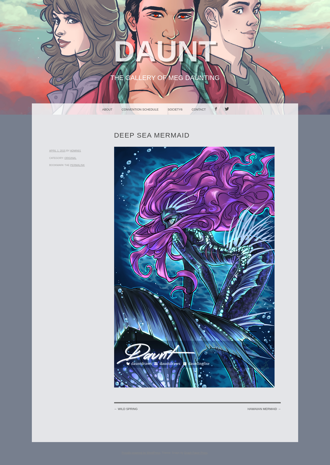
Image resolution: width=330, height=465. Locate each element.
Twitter (228, 114)
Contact (199, 109)
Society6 (175, 109)
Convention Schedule (140, 109)
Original (70, 158)
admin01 (75, 150)
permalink (77, 165)
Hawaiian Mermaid (264, 409)
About (107, 109)
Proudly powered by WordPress (141, 452)
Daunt (165, 51)
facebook (217, 114)
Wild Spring (126, 409)
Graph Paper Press (196, 452)
